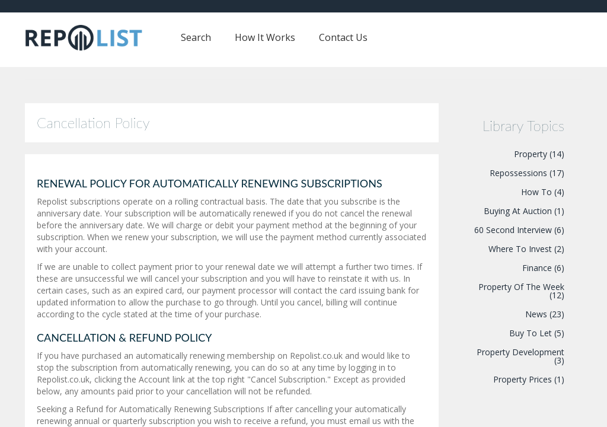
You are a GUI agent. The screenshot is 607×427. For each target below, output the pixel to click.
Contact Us (343, 37)
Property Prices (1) (528, 379)
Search (196, 37)
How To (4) (542, 191)
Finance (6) (543, 267)
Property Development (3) (520, 356)
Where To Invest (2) (526, 248)
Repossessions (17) (527, 173)
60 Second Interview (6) (519, 229)
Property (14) (539, 154)
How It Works (265, 37)
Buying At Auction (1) (524, 210)
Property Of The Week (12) (521, 291)
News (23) (544, 314)
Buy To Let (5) (536, 333)
